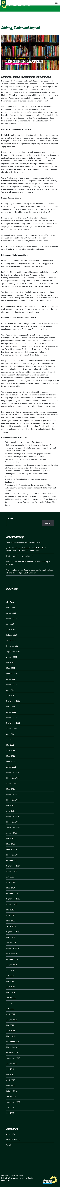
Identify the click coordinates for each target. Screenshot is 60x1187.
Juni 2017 (10, 873)
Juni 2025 (10, 620)
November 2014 (13, 950)
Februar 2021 (11, 758)
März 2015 (10, 934)
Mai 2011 (10, 1022)
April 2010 (10, 1077)
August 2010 (11, 1060)
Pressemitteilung (13, 1136)
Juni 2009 (10, 1104)
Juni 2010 (10, 1066)
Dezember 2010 (12, 1038)
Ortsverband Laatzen (19, 5)
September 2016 (13, 895)
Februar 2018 (11, 846)
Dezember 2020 (12, 769)
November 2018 (13, 818)
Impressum (12, 585)
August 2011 (11, 1016)
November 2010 (13, 1044)
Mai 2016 (10, 906)
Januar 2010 (11, 1093)
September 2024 (13, 648)
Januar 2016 (11, 923)
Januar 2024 (11, 675)
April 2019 (10, 807)
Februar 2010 (11, 1088)
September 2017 (13, 862)
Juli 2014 (10, 967)
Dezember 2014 (12, 945)
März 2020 (10, 785)
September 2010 (13, 1055)
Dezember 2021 (12, 714)
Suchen (9, 515)
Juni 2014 (10, 972)
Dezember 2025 (12, 615)
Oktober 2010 (12, 1049)
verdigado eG (5, 1177)
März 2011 (10, 1033)
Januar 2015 (11, 939)
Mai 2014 (10, 978)
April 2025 (10, 626)
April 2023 (10, 692)
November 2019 (13, 796)
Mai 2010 (10, 1071)
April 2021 (10, 747)
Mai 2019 (10, 802)
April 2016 (10, 912)
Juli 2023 (10, 686)
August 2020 (11, 780)
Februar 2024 (11, 670)
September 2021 (13, 719)
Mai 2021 (10, 741)
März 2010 (10, 1082)
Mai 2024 (10, 659)
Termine (9, 1142)
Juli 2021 (10, 730)
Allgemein (10, 1131)
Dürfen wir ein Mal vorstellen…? (19, 553)
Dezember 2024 (12, 642)
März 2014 (10, 989)
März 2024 (10, 664)
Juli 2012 (10, 1000)
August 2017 (11, 868)
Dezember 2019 (12, 791)
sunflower (17, 1175)
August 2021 (11, 725)
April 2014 (10, 983)
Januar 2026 (11, 609)
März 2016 (10, 917)
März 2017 (10, 884)
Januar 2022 (11, 708)
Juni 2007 (10, 1110)
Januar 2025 (11, 637)
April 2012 (10, 1011)
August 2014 (11, 961)
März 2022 (10, 703)
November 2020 (13, 774)
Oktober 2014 (12, 956)
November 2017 (13, 851)
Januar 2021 (11, 763)
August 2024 (11, 653)
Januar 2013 (11, 994)
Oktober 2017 (12, 857)
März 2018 (10, 840)
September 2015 (13, 928)
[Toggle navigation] (56, 15)
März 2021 (10, 752)
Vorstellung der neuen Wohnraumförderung (24, 539)
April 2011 (10, 1027)
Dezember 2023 (12, 681)
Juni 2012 (10, 1005)
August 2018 (11, 829)
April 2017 (10, 879)
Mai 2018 (10, 835)
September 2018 (13, 824)
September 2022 (13, 697)
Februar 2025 (11, 631)
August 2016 (11, 901)
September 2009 (13, 1099)
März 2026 (10, 604)
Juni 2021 (10, 736)
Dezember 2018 (12, 813)
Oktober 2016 (12, 890)
